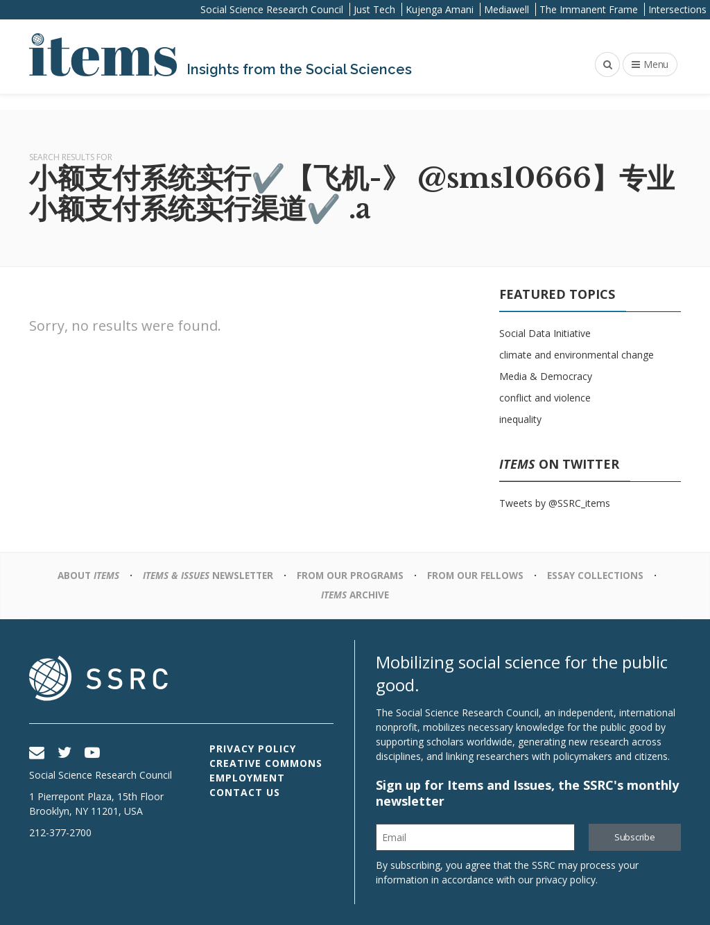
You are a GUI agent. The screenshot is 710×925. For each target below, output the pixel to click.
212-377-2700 (60, 832)
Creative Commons (265, 763)
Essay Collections (601, 575)
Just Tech (374, 9)
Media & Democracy (545, 376)
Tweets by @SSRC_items (554, 503)
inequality (520, 419)
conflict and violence (545, 397)
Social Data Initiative (545, 333)
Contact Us (244, 792)
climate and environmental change (576, 354)
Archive (355, 594)
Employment (247, 777)
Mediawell (506, 9)
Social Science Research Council (271, 9)
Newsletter (205, 575)
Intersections (677, 9)
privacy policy (566, 879)
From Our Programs (351, 575)
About (82, 575)
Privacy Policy (252, 748)
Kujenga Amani (440, 9)
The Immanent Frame (588, 9)
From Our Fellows (479, 575)
